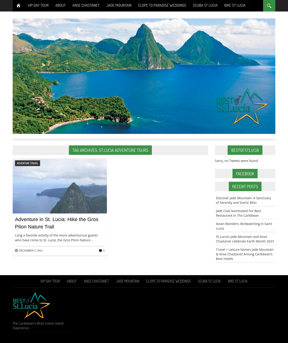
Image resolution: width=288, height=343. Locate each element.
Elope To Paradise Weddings (162, 5)
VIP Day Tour (38, 5)
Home (18, 6)
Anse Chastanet (86, 5)
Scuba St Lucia (205, 5)
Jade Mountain (119, 5)
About (60, 5)
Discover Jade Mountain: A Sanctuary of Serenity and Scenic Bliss (243, 200)
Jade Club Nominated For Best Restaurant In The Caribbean (238, 213)
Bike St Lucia (234, 5)
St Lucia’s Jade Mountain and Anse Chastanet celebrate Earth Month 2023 (245, 238)
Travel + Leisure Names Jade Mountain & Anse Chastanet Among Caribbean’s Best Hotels (245, 254)
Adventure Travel (27, 163)
